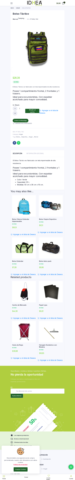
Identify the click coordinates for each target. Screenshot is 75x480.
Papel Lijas (43, 305)
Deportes (24, 137)
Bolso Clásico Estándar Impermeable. (20, 220)
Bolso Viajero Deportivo (48, 219)
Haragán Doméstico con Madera (48, 346)
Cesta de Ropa (17, 345)
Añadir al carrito (32, 111)
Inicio (12, 8)
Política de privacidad (20, 464)
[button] (50, 111)
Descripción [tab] (17, 153)
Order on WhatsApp (20, 120)
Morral (36, 137)
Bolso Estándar (17, 261)
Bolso (18, 137)
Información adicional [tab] (35, 153)
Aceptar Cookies (20, 469)
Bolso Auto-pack (45, 261)
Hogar (18, 8)
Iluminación (47, 459)
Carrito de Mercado (19, 305)
